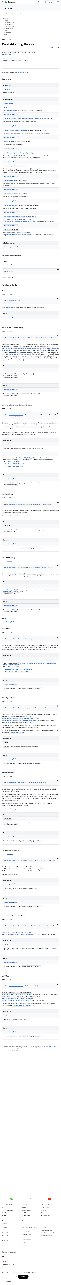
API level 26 (10, 39)
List (15, 141)
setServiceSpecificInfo (11, 205)
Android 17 (5, 1230)
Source (4, 1215)
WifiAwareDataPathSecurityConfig (32, 118)
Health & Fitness (26, 1212)
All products (5, 1267)
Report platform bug (46, 1230)
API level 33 (9, 331)
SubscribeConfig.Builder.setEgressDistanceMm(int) (19, 718)
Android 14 (5, 1238)
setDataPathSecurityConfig (12, 118)
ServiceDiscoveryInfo (28, 358)
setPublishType (8, 166)
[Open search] (38, 2)
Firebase (4, 1261)
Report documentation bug (48, 1233)
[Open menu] (2, 2)
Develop (16, 14)
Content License (48, 1046)
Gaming (24, 1207)
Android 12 (5, 1243)
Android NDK (25, 1242)
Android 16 (5, 1233)
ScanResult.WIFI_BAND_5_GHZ (25, 458)
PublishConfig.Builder (11, 114)
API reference (7, 8)
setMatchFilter (8, 141)
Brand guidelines (17, 1273)
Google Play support (46, 1235)
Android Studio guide (27, 1232)
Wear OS (43, 1210)
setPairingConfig (9, 153)
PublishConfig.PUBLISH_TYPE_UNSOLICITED (18, 669)
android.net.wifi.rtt (17, 732)
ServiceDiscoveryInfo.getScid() (20, 354)
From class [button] (13, 247)
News (3, 1218)
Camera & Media (26, 1215)
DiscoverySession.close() (21, 1005)
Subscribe (23, 1277)
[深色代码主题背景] (58, 270)
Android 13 (5, 1240)
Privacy (23, 1218)
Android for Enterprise (8, 1210)
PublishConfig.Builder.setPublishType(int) (18, 234)
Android (4, 1207)
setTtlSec (7, 229)
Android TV (44, 1218)
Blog (3, 1220)
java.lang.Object (6, 59)
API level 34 (9, 561)
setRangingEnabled (10, 180)
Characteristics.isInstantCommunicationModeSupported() (24, 427)
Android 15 (5, 1235)
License (9, 1273)
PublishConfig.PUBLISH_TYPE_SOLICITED (31, 663)
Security (4, 1212)
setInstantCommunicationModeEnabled (16, 130)
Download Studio (26, 1239)
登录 (58, 2)
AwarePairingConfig (21, 153)
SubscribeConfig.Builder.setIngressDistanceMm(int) (19, 720)
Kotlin (52, 47)
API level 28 (10, 701)
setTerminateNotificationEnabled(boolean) (16, 1000)
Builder (6, 89)
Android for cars (45, 1215)
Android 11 (5, 1246)
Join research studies (46, 1238)
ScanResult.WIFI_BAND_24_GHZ (14, 464)
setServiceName (9, 194)
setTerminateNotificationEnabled (14, 216)
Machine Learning (26, 1210)
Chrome (4, 1259)
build (5, 107)
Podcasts (4, 1223)
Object (10, 54)
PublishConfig (19, 72)
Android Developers (7, 14)
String (16, 194)
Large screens (45, 1207)
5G (22, 1220)
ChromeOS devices (46, 1212)
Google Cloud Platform (8, 1264)
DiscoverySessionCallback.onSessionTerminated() (20, 221)
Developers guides (26, 1234)
